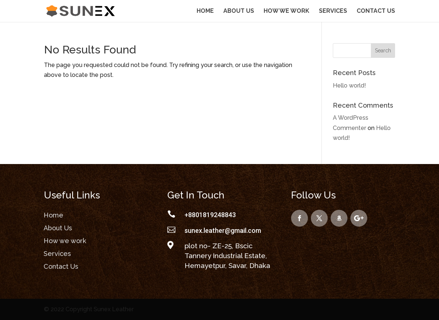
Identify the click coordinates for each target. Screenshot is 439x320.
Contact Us (376, 11)
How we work (286, 11)
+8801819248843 (210, 215)
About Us (238, 11)
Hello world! (349, 85)
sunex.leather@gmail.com (223, 230)
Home (205, 11)
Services (333, 11)
